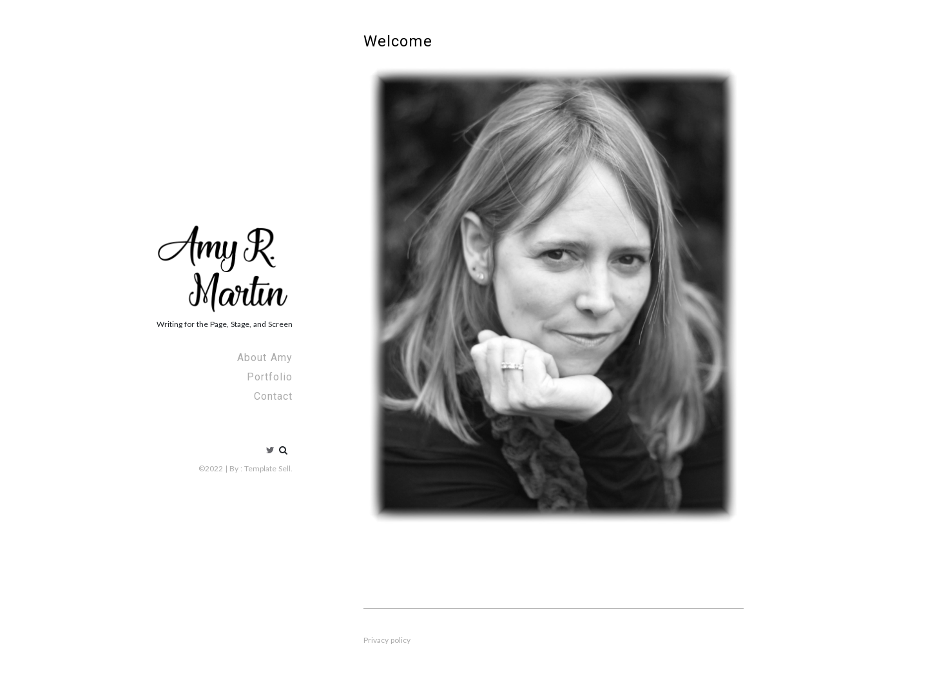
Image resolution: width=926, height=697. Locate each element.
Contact (273, 396)
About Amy (265, 357)
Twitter (270, 450)
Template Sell (267, 468)
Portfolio (270, 377)
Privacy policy (386, 640)
